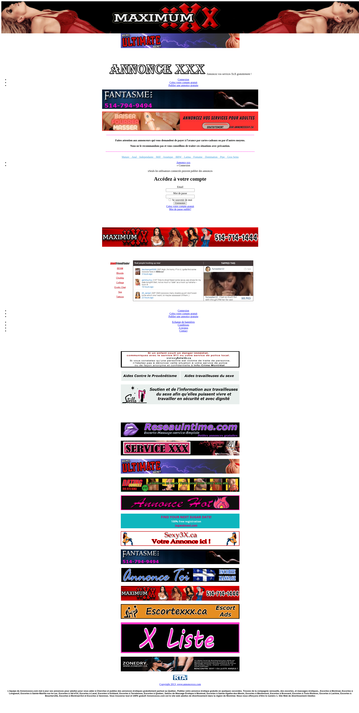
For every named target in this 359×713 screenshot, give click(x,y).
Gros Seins (232, 157)
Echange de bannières (183, 322)
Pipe (221, 157)
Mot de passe (180, 193)
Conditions (183, 325)
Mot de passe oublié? (180, 209)
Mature (127, 157)
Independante (145, 157)
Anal (134, 157)
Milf (158, 157)
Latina (187, 157)
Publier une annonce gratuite (183, 85)
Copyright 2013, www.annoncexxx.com (180, 684)
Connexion (183, 79)
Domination (211, 157)
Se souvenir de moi (182, 200)
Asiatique (168, 157)
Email (180, 187)
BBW (178, 157)
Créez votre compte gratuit (183, 82)
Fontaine (198, 157)
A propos (183, 327)
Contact (183, 330)
